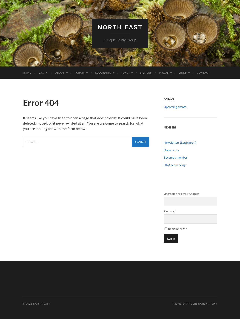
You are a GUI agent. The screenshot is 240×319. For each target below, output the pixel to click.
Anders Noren (197, 303)
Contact (203, 72)
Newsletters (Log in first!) (180, 142)
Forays (80, 72)
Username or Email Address (181, 193)
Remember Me (176, 228)
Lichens (146, 72)
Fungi (125, 72)
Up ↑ (214, 303)
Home (27, 72)
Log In (43, 72)
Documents (171, 150)
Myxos (163, 72)
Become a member (175, 157)
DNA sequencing (174, 165)
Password (170, 211)
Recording (103, 72)
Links (183, 72)
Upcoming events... (176, 107)
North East (120, 27)
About (59, 72)
